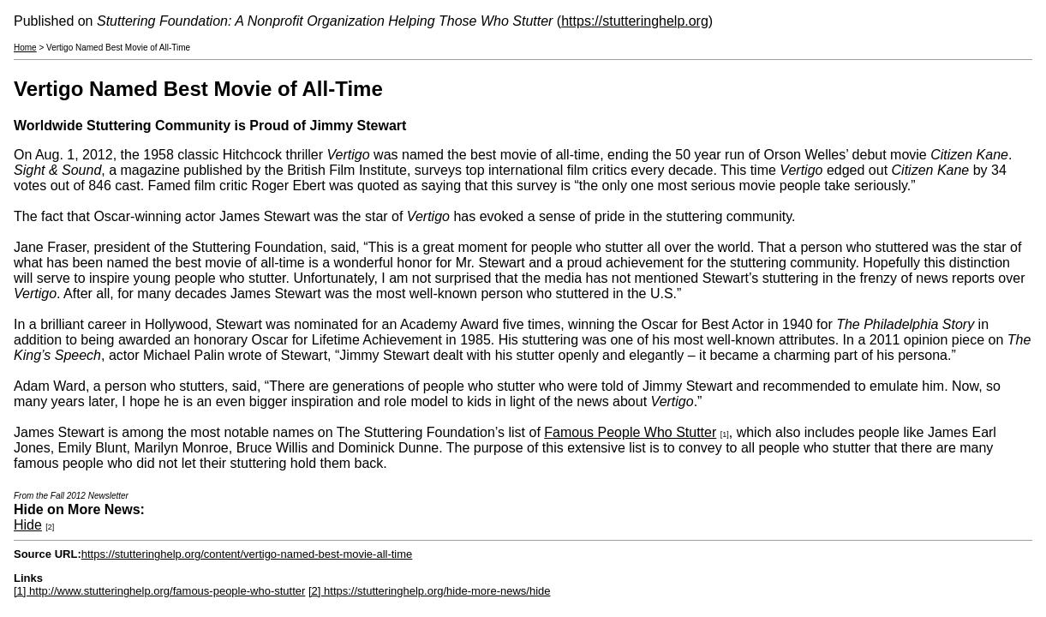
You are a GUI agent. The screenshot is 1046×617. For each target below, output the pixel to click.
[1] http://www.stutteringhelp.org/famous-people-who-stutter (159, 590)
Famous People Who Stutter (630, 432)
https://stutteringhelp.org (634, 21)
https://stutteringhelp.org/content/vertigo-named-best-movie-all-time (247, 554)
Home (25, 47)
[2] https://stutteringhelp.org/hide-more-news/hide (429, 590)
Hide (28, 525)
